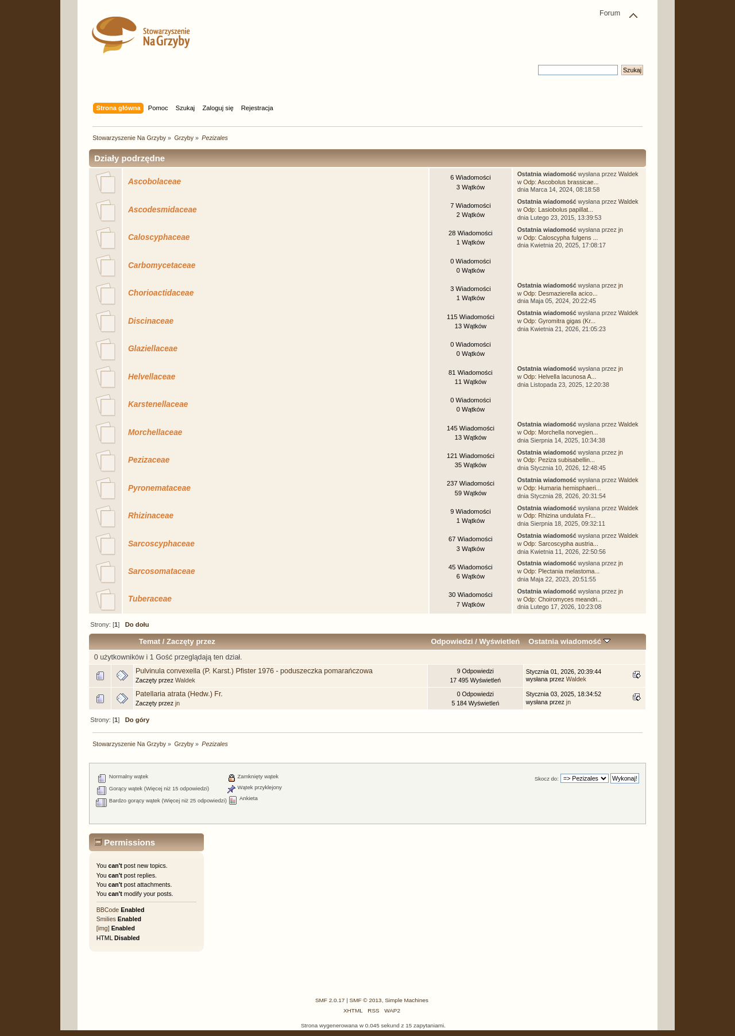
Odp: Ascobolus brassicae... (560, 182)
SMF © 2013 (366, 1000)
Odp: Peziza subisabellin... (559, 459)
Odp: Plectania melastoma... (561, 571)
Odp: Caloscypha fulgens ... (560, 237)
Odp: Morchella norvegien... (560, 432)
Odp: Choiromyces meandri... (562, 599)
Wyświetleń (499, 641)
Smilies (106, 918)
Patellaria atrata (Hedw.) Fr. (179, 694)
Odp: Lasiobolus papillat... (558, 209)
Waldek (628, 173)
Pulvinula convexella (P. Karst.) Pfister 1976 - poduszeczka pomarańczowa (254, 671)
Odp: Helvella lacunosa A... (559, 376)
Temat (149, 641)
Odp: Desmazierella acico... (560, 293)
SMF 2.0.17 (330, 1000)
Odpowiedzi (452, 641)
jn (620, 229)
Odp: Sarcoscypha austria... (560, 543)
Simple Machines (406, 1000)
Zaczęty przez (191, 641)
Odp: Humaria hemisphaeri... (562, 487)
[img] (103, 928)
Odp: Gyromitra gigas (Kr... (559, 320)
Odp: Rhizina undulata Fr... (559, 515)
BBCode (107, 909)
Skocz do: (547, 778)
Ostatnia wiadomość (569, 641)
